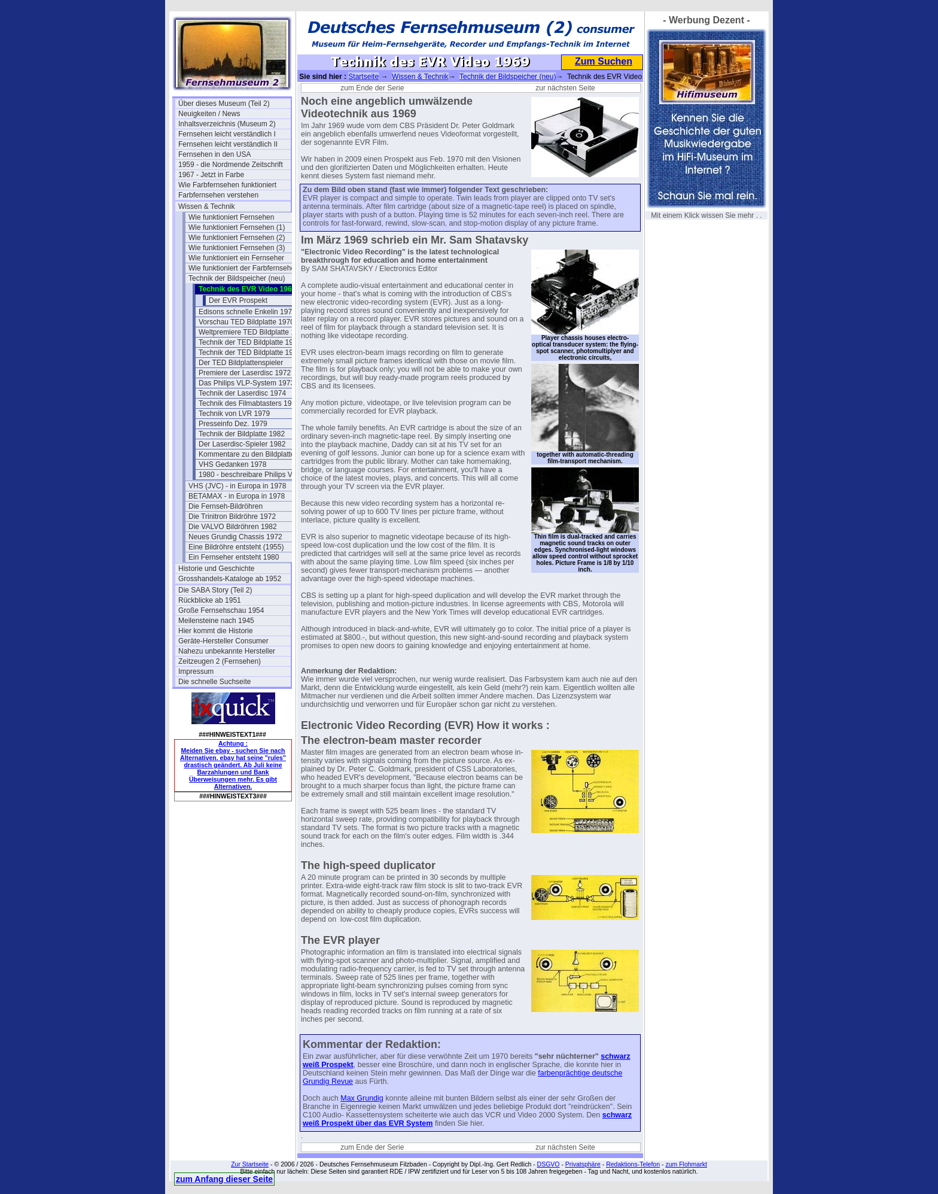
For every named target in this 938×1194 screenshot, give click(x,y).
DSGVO (548, 1164)
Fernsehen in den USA (214, 154)
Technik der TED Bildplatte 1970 (250, 342)
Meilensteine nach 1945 (216, 620)
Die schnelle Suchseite (214, 681)
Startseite (363, 76)
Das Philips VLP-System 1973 (246, 383)
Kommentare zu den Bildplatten (249, 454)
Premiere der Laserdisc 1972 (245, 373)
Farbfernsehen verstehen (218, 195)
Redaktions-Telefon (633, 1164)
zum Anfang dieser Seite (224, 1179)
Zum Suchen (603, 61)
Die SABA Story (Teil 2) (215, 590)
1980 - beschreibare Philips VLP (250, 474)
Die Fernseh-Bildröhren (225, 506)
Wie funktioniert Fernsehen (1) (236, 227)
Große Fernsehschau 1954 (221, 610)
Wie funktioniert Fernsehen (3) (236, 248)
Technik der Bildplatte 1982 (242, 434)
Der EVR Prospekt (238, 300)
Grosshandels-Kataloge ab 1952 (229, 579)
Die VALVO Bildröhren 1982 (232, 526)
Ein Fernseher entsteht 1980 (233, 557)
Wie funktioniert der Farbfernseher (242, 268)
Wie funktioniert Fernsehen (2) (236, 237)
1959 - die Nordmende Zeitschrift (230, 164)
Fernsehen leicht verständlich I (227, 134)
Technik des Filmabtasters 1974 (249, 403)
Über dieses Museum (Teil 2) (224, 103)
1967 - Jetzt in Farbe (211, 175)
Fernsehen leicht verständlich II (228, 144)
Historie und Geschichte (216, 568)
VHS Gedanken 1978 (232, 464)
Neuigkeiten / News (209, 114)
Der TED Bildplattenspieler (241, 362)
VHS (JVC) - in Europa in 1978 (237, 486)
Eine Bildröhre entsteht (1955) (236, 547)
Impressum (196, 671)
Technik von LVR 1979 (234, 413)
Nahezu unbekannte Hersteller (226, 651)
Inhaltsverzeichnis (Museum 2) (227, 124)
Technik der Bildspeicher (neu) (236, 278)
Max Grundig (361, 1098)
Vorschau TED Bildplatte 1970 (246, 322)
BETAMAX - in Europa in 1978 (236, 496)
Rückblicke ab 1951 (209, 600)
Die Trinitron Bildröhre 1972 (232, 516)
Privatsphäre (583, 1164)
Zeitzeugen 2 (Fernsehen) (219, 661)
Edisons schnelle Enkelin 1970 (247, 312)
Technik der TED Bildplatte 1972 (250, 352)
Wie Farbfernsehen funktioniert (227, 185)
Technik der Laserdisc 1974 (242, 393)
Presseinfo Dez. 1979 (233, 424)
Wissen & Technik (206, 206)
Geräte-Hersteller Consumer (223, 641)
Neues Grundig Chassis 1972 (235, 537)
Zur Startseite (250, 1164)
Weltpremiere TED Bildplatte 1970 (253, 332)
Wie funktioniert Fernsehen (231, 217)
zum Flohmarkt (685, 1164)
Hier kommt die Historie (215, 631)
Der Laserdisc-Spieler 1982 (242, 444)
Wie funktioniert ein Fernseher (236, 258)
